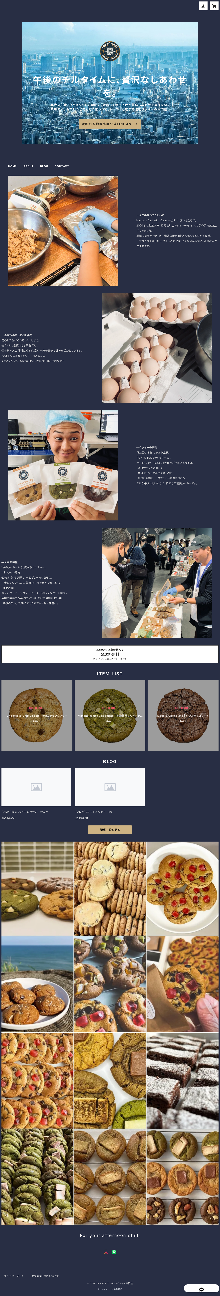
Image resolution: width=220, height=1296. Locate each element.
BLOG (44, 166)
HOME (12, 166)
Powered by (110, 1289)
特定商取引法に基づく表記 (45, 1276)
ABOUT (28, 166)
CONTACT (62, 166)
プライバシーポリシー (15, 1276)
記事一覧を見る (110, 830)
